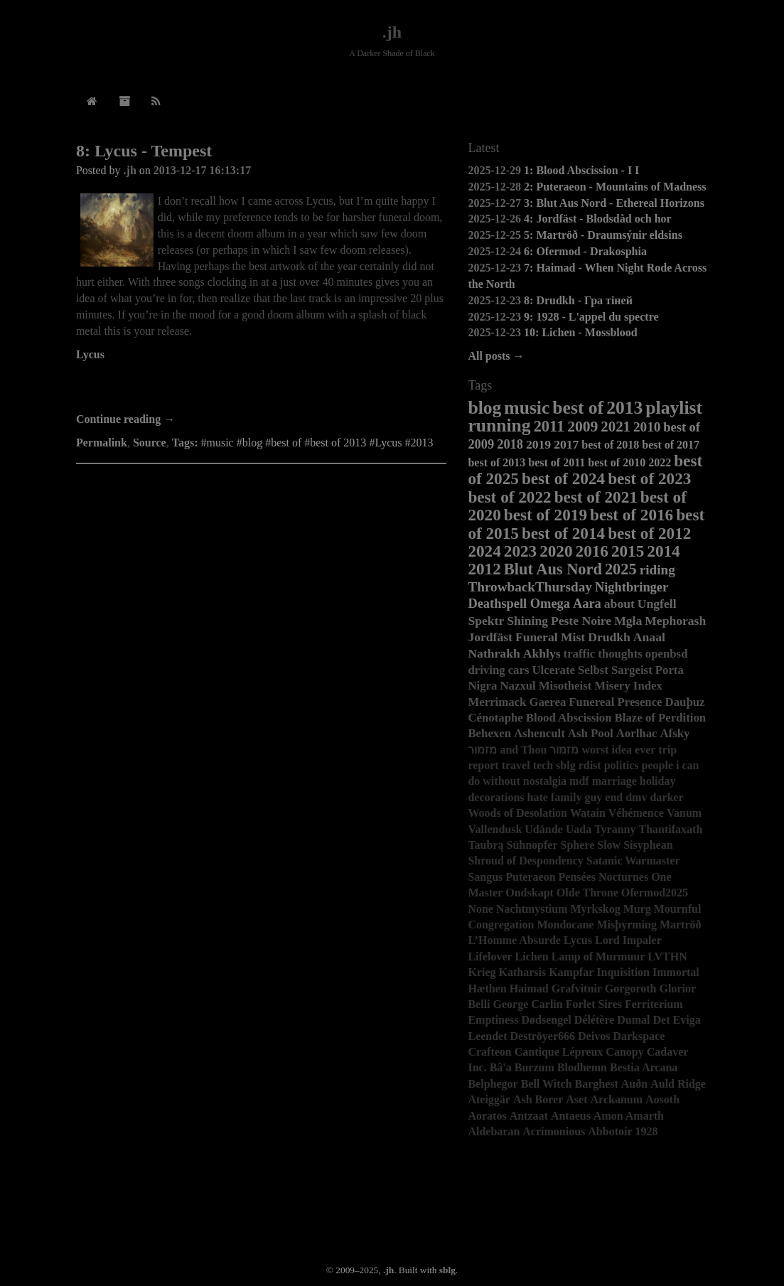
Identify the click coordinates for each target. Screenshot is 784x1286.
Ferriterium (654, 1004)
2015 (627, 551)
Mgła (628, 620)
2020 (555, 551)
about (619, 603)
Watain (588, 813)
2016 (592, 551)
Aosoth (662, 1099)
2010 (646, 426)
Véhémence (636, 813)
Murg (637, 909)
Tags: (185, 442)
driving (486, 670)
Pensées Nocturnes (604, 877)
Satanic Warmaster (633, 860)
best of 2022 (509, 497)
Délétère (594, 1020)
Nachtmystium (531, 909)
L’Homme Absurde (514, 940)
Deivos (594, 1036)
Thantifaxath (671, 829)
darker (666, 797)
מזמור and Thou (507, 750)
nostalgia (544, 781)
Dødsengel (546, 1020)
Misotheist (565, 685)
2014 (663, 551)
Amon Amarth (629, 1116)
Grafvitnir (577, 988)
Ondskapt (529, 892)
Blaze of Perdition (661, 717)
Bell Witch (546, 1084)
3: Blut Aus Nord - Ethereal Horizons (614, 203)
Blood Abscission (569, 717)
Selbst (593, 670)
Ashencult (539, 733)
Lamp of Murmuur (598, 956)
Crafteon (489, 1052)
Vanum (684, 813)
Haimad (529, 988)
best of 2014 (563, 533)
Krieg (481, 972)
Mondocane (565, 924)
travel (516, 765)
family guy (576, 797)
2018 (510, 444)
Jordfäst (490, 637)
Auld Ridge (678, 1084)
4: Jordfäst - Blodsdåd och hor (598, 219)
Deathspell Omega (519, 603)
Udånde (543, 829)
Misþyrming (626, 924)
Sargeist (632, 670)
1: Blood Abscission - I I (581, 170)
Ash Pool (590, 733)
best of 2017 (670, 445)
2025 (621, 569)
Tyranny (614, 829)
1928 (646, 1131)
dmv (636, 797)
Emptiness (493, 1020)
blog (484, 407)
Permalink (101, 442)
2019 (538, 444)
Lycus (90, 354)
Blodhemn (582, 1067)
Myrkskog (595, 909)
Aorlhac (636, 733)
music (526, 407)
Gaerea (547, 702)
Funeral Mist (550, 637)
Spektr (486, 620)
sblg (566, 765)
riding (657, 569)
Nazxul (517, 685)
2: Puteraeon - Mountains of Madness (615, 187)
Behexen (489, 733)
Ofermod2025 (654, 892)
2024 (484, 551)
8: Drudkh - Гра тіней (578, 300)
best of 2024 (563, 478)
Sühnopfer (532, 845)
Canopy (624, 1052)
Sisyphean (647, 845)
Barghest (596, 1084)
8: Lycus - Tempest (144, 150)
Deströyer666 (543, 1036)
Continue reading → (125, 419)
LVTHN (667, 956)
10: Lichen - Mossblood (581, 332)
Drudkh (609, 637)
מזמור (564, 750)
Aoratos (487, 1116)
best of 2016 (631, 514)
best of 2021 (596, 497)
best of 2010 (616, 462)
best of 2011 (556, 462)
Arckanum (617, 1099)
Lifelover (490, 956)
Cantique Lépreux (559, 1052)
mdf (579, 781)
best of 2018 (610, 445)
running (499, 425)
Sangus (485, 877)
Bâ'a (501, 1067)
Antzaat (529, 1116)
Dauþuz (685, 702)
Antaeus (571, 1116)
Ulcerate (553, 670)
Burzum (534, 1067)
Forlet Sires (594, 1004)
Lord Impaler (628, 940)
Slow (609, 845)
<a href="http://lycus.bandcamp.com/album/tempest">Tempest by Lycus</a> (261, 385)
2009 (582, 426)
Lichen (532, 956)
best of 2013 (496, 462)
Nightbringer (631, 587)
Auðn (634, 1084)
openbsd (666, 653)
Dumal (633, 1020)
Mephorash (675, 620)
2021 (615, 426)
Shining (527, 620)
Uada (578, 829)
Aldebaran (494, 1131)
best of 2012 (649, 533)
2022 (659, 462)
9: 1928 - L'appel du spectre (591, 317)
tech (543, 765)
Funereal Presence (615, 702)
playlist (673, 407)
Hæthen (487, 988)
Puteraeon (530, 877)
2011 (549, 426)
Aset (576, 1099)
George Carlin (528, 1004)
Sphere (578, 845)
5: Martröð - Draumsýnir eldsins (603, 235)
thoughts (620, 653)
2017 (566, 444)
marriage (614, 781)
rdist (590, 765)
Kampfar (571, 972)
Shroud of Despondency (525, 860)
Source (149, 442)
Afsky (674, 733)
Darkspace (639, 1036)
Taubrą (485, 845)
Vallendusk (495, 829)
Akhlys (542, 653)
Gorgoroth (631, 988)
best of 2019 (545, 514)
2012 (484, 568)
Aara (587, 603)
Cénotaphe (495, 717)
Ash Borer (538, 1099)
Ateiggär (489, 1099)
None (480, 909)
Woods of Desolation (517, 813)
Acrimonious (553, 1131)
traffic (580, 653)
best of (577, 407)
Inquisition (623, 972)
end (614, 797)
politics (621, 765)
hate (537, 797)
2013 (624, 407)
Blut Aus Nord (553, 569)
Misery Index (628, 685)
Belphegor (492, 1084)
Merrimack (497, 702)
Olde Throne (587, 892)
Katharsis (523, 972)
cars (519, 670)
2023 (520, 551)
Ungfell (657, 603)
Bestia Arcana (643, 1067)
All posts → (496, 356)
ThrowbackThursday (530, 586)
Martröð (681, 924)
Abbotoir (610, 1131)
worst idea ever (618, 750)
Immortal (676, 972)
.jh (392, 32)
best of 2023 (649, 478)
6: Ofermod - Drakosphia (585, 251)
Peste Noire (581, 620)
